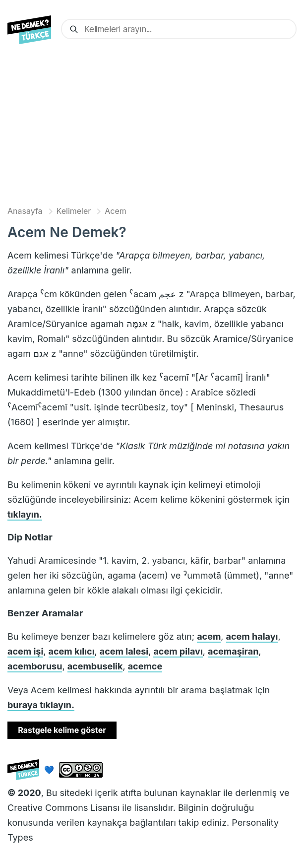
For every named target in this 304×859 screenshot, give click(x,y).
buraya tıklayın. (40, 705)
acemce (145, 666)
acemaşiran (233, 651)
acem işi (25, 651)
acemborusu (34, 666)
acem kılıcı (72, 651)
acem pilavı (177, 651)
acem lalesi (124, 651)
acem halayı (252, 636)
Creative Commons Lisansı (63, 807)
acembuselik (95, 666)
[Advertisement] (152, 127)
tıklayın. (24, 514)
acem (209, 636)
